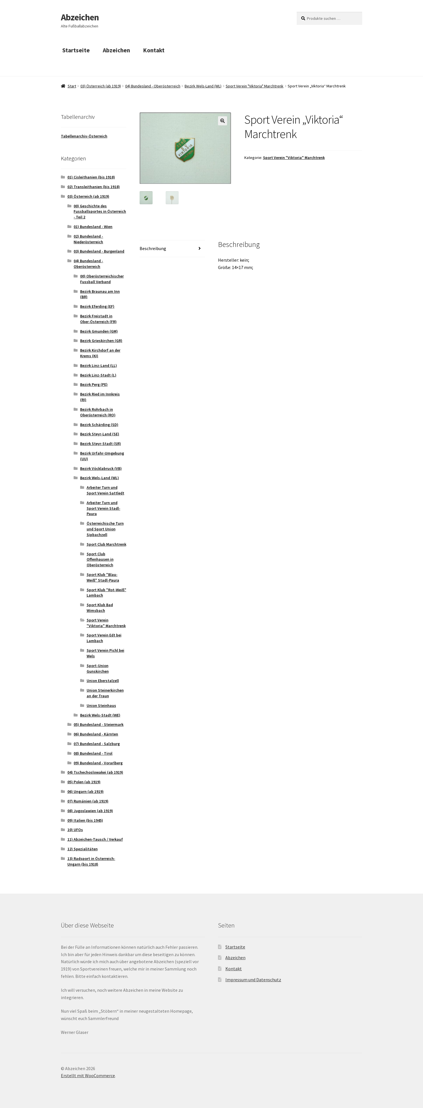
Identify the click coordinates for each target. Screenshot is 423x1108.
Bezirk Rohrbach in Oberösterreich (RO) (98, 412)
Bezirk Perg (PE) (94, 384)
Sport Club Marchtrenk (106, 544)
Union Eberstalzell (103, 680)
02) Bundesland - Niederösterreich (88, 239)
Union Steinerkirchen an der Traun (105, 693)
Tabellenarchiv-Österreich (84, 136)
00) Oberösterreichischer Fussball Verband (102, 279)
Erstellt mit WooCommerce (88, 1075)
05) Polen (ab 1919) (84, 781)
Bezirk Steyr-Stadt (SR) (100, 443)
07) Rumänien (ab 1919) (87, 801)
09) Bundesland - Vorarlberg (98, 762)
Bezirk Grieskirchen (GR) (101, 340)
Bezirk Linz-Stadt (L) (98, 375)
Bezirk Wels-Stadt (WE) (100, 715)
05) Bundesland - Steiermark (98, 724)
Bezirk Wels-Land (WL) (203, 86)
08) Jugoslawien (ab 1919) (90, 810)
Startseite (76, 50)
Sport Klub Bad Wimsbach (100, 607)
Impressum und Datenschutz (253, 979)
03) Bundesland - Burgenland (99, 251)
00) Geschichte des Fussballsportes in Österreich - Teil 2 (100, 211)
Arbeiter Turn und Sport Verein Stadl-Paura (103, 508)
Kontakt (153, 50)
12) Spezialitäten (82, 848)
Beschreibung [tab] (153, 248)
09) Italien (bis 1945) (85, 820)
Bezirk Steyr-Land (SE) (99, 433)
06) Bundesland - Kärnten (96, 734)
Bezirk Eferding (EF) (97, 306)
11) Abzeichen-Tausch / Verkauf (95, 839)
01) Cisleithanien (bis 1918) (91, 177)
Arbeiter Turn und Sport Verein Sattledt (105, 490)
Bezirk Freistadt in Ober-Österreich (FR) (98, 318)
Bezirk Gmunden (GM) (99, 331)
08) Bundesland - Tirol (93, 753)
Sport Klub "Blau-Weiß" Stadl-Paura (103, 577)
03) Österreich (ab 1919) (100, 86)
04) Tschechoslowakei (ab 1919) (95, 772)
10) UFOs (75, 829)
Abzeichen (80, 17)
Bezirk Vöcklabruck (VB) (101, 468)
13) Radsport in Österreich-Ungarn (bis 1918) (91, 861)
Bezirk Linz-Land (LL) (98, 365)
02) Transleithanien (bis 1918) (93, 186)
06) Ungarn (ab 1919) (85, 791)
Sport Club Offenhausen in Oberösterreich (100, 559)
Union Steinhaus (101, 705)
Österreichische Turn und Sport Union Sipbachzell (105, 529)
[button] (222, 120)
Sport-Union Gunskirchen (98, 668)
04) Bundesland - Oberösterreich (152, 86)
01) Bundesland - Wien (93, 226)
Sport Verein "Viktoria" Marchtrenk (254, 86)
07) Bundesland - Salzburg (97, 743)
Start (72, 86)
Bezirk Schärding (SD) (99, 424)
